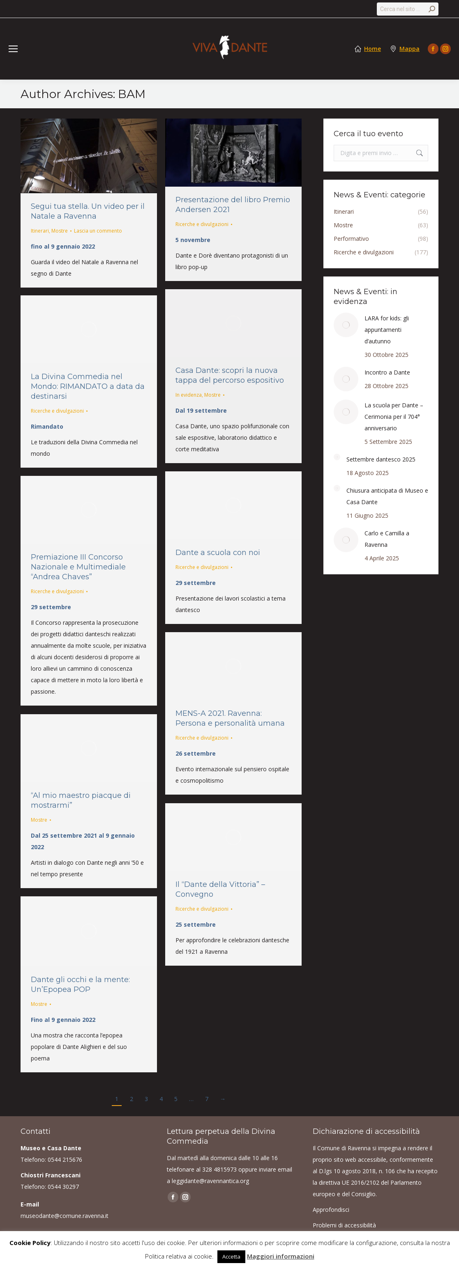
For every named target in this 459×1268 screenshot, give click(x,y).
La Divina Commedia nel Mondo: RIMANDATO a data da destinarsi (88, 386)
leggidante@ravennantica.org (210, 1181)
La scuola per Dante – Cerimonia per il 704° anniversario (393, 416)
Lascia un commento (98, 230)
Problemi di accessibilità (344, 1225)
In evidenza (188, 394)
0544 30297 (63, 1186)
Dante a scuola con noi (217, 552)
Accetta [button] (231, 1256)
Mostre (59, 230)
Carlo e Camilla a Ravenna (386, 538)
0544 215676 (65, 1159)
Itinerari (40, 230)
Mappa (409, 49)
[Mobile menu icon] (13, 49)
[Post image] (346, 325)
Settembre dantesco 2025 (380, 459)
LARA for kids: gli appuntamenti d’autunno (386, 329)
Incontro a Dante (387, 372)
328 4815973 (219, 1169)
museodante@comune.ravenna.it (64, 1216)
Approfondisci (331, 1209)
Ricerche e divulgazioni (201, 224)
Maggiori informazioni (280, 1256)
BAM (131, 94)
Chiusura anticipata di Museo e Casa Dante (387, 496)
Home (372, 49)
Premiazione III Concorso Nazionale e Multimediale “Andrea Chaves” (78, 567)
